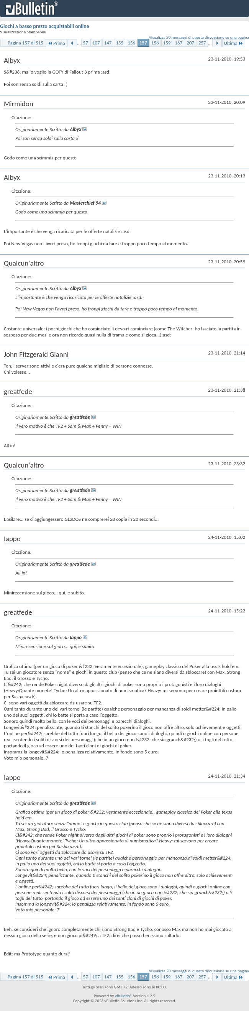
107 (96, 43)
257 (202, 43)
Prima (56, 43)
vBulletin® (123, 995)
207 (190, 43)
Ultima (233, 43)
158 (155, 43)
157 (143, 43)
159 (167, 43)
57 (85, 43)
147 (108, 43)
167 (178, 43)
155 (119, 43)
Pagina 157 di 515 (25, 43)
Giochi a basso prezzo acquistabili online (44, 26)
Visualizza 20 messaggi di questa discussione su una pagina (199, 37)
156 (131, 43)
